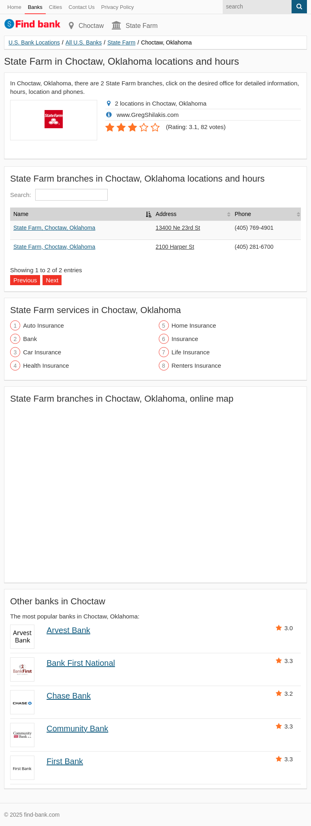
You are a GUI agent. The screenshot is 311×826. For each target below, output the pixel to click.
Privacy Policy (117, 7)
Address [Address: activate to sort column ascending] (166, 214)
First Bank (65, 761)
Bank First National (81, 663)
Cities (55, 7)
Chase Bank (69, 695)
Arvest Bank (68, 630)
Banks (35, 7)
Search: (59, 195)
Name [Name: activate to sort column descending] (20, 214)
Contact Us (81, 7)
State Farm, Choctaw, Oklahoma (54, 228)
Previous (25, 280)
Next (52, 280)
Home (14, 7)
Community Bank (77, 728)
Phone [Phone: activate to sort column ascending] (242, 214)
